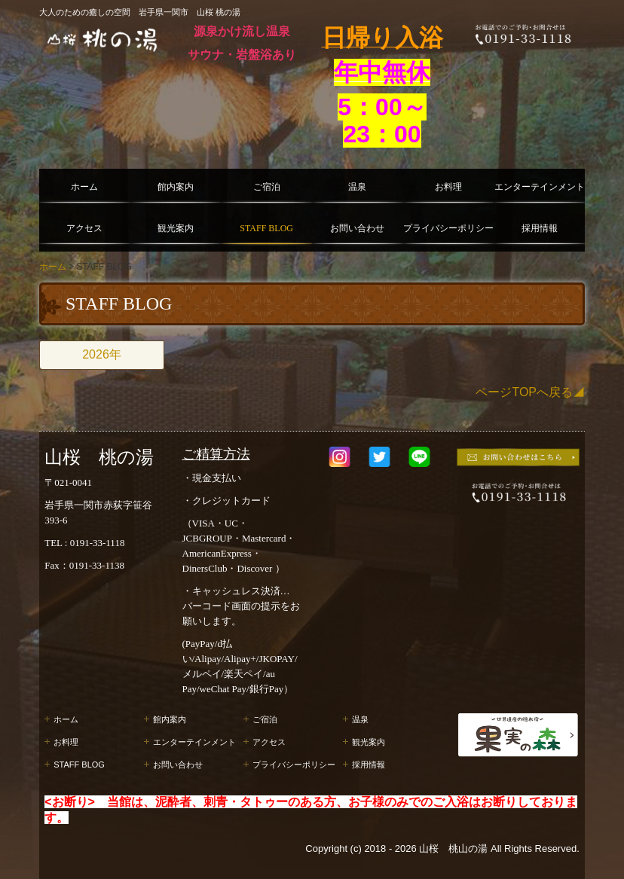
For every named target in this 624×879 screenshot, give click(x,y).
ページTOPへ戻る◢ (530, 392)
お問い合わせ (357, 228)
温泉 (357, 187)
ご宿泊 (266, 187)
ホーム (84, 187)
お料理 (448, 187)
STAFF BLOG (266, 228)
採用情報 (540, 228)
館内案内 (176, 187)
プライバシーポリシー (448, 228)
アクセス (84, 228)
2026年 (101, 354)
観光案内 (176, 228)
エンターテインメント (539, 187)
